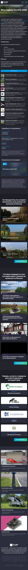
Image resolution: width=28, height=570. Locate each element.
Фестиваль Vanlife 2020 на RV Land (8, 181)
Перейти (3, 148)
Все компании (20, 439)
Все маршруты (20, 363)
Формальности (15, 564)
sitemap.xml (21, 564)
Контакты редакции (8, 564)
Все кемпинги (20, 261)
